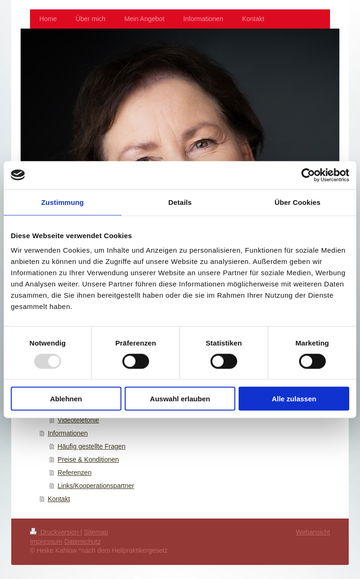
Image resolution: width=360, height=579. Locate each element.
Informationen (68, 433)
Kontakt (59, 499)
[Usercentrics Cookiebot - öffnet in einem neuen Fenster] (308, 175)
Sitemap (96, 532)
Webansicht (313, 532)
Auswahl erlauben (180, 399)
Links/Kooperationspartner (96, 485)
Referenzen (74, 472)
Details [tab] (180, 202)
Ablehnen (66, 399)
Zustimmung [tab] (62, 202)
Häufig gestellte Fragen (92, 446)
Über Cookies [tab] (298, 202)
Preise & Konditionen (88, 459)
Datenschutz (82, 541)
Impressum (46, 541)
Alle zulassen (294, 399)
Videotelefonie (78, 420)
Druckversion (55, 532)
